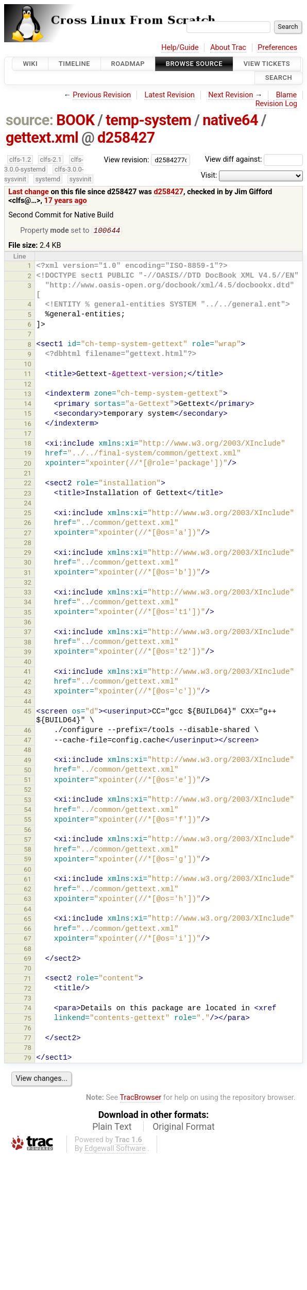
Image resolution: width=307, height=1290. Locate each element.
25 (27, 514)
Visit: (209, 175)
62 (27, 890)
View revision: (126, 159)
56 (27, 831)
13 (27, 395)
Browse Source (194, 63)
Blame (286, 95)
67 (27, 939)
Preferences (277, 47)
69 (27, 959)
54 (27, 810)
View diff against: (254, 159)
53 (27, 801)
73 (27, 999)
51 (27, 781)
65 (27, 920)
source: (30, 120)
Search (278, 78)
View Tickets (267, 63)
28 (27, 544)
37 (27, 633)
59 (27, 860)
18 (27, 444)
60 (27, 870)
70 (27, 969)
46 (27, 731)
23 (27, 494)
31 (27, 574)
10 (27, 365)
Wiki (30, 63)
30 (27, 563)
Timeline (74, 63)
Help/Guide (179, 47)
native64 (230, 120)
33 (27, 593)
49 (27, 761)
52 (27, 790)
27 (27, 534)
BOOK (75, 120)
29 (27, 553)
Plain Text (111, 1128)
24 (27, 504)
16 (27, 425)
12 (27, 385)
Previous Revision (102, 95)
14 (27, 405)
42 (27, 683)
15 (27, 414)
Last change (28, 192)
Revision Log (276, 103)
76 (27, 1029)
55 (27, 820)
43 (27, 693)
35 (27, 613)
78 (27, 1049)
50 (27, 771)
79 (27, 1059)
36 (27, 623)
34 (27, 603)
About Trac (228, 47)
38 (27, 643)
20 (27, 464)
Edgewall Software (115, 1149)
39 (27, 653)
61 (27, 880)
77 (27, 1039)
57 (27, 840)
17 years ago (65, 200)
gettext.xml (42, 137)
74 (27, 1009)
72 (27, 989)
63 (27, 900)
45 (27, 712)
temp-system (148, 120)
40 (27, 663)
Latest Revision (169, 95)
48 (27, 751)
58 (27, 850)
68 (27, 950)
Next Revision (230, 95)
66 (27, 929)
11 (27, 375)
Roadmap (128, 63)
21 (27, 474)
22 (27, 484)
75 (27, 1019)
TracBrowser (141, 1098)
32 (27, 583)
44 (27, 702)
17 (27, 434)
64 (27, 910)
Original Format (183, 1128)
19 (27, 454)
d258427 (126, 137)
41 (27, 672)
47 (27, 741)
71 (27, 979)
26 (27, 524)
